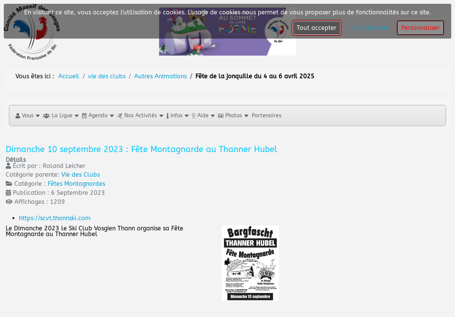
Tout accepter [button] (316, 27)
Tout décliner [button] (369, 27)
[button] (27, 115)
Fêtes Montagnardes (76, 183)
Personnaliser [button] (420, 27)
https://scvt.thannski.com (55, 218)
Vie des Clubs (80, 174)
